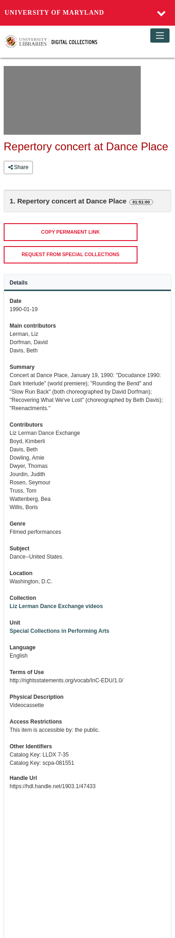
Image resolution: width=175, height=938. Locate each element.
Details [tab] (18, 283)
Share (18, 167)
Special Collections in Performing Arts (59, 631)
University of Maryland (54, 12)
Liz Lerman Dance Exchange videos (56, 606)
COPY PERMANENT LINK (70, 232)
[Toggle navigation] (160, 35)
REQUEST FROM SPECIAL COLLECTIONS (70, 254)
